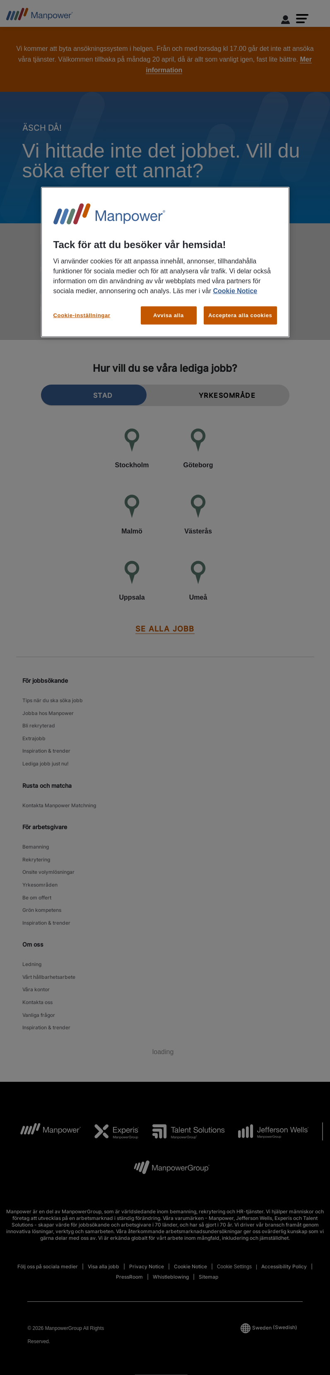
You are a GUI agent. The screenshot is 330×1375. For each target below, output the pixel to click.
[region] (165, 262)
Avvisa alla (168, 315)
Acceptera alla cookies (240, 315)
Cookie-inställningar (82, 315)
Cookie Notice (235, 290)
